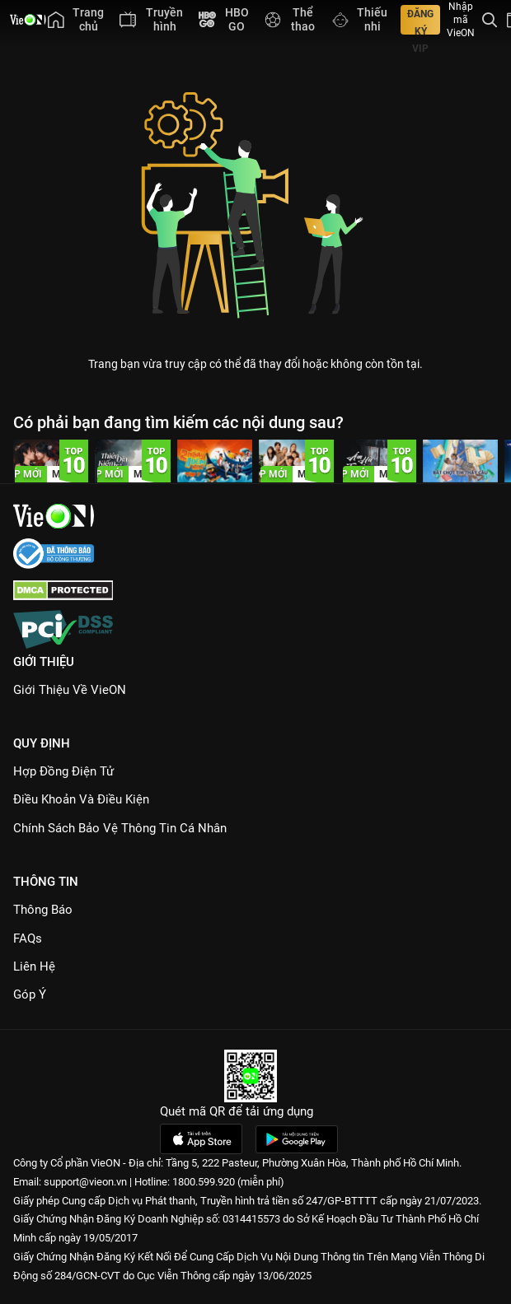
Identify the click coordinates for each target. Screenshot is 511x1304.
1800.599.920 (203, 1182)
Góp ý (29, 994)
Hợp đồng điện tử (63, 771)
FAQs (27, 938)
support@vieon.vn (85, 1182)
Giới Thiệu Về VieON (69, 689)
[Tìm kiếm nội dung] (489, 20)
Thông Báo (43, 909)
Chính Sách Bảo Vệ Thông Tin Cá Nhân (120, 828)
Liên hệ (34, 966)
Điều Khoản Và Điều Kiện (81, 799)
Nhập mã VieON (461, 20)
